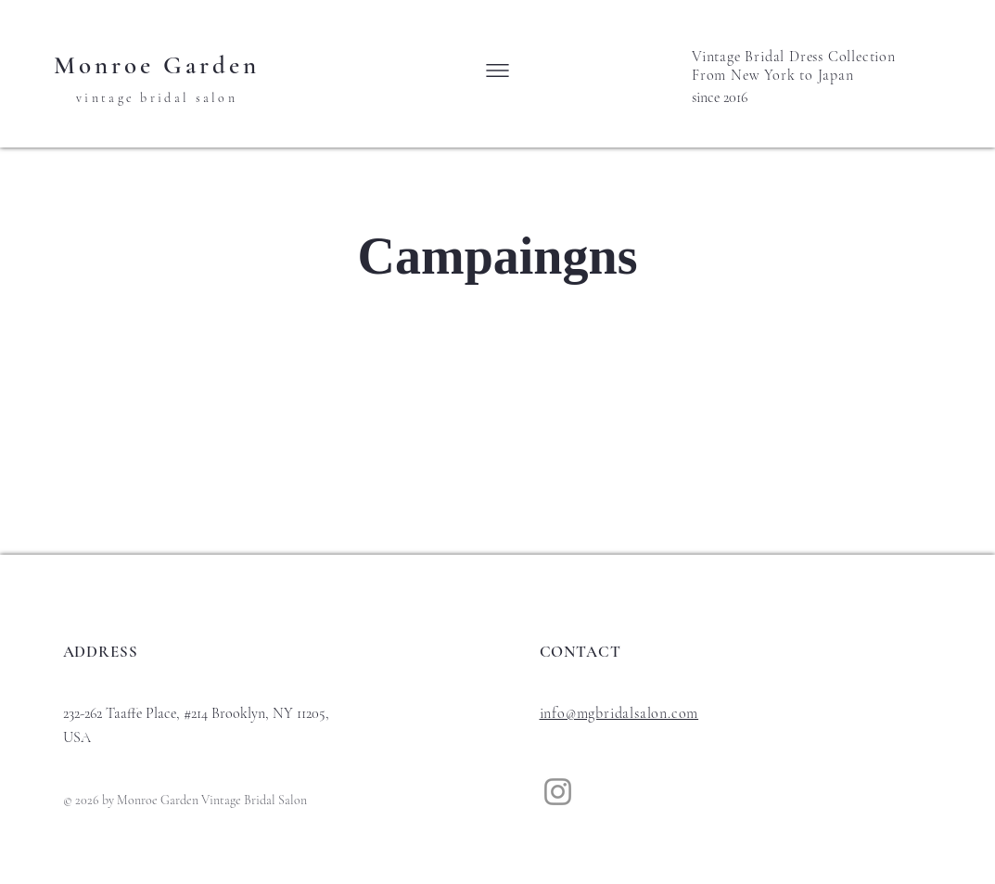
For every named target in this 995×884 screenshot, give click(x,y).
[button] (497, 70)
